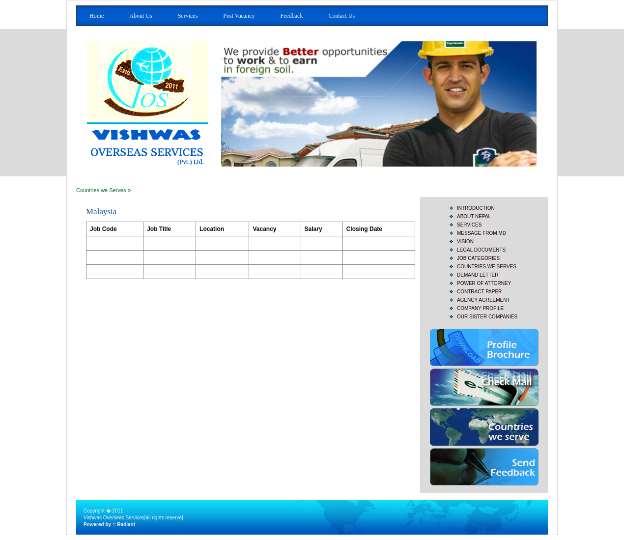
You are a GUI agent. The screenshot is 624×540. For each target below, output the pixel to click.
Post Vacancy (239, 15)
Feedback (291, 15)
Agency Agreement (483, 300)
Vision (465, 241)
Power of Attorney (484, 283)
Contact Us (341, 15)
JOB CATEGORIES (478, 258)
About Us (140, 15)
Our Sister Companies (487, 316)
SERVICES (469, 224)
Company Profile (480, 308)
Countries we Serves (101, 190)
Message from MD (481, 233)
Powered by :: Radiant (109, 524)
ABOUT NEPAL (474, 216)
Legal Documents (481, 250)
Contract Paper (479, 291)
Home (96, 15)
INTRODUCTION (476, 208)
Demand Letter (477, 275)
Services (188, 15)
